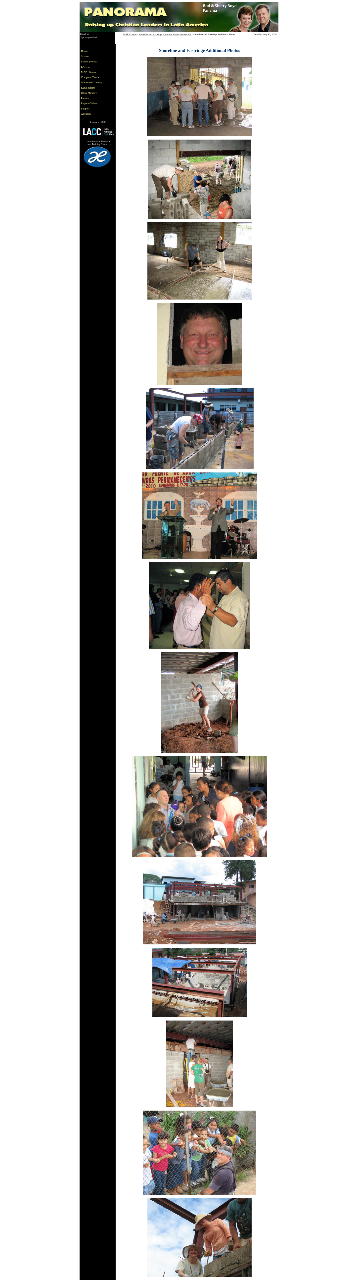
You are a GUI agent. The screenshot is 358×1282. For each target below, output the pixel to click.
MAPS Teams (129, 34)
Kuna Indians (88, 87)
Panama (85, 98)
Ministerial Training (91, 82)
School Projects (89, 61)
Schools (85, 56)
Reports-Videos (89, 103)
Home (84, 51)
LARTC (85, 66)
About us (86, 113)
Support (85, 108)
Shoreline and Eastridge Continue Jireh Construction (164, 34)
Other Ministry (89, 93)
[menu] (93, 82)
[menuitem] (93, 51)
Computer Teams (90, 77)
